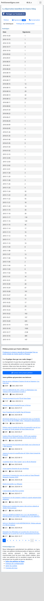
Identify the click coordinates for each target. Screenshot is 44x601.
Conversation (34, 20)
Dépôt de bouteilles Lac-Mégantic (12, 484)
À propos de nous (11, 568)
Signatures (19, 20)
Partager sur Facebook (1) (13, 14)
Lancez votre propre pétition (22, 373)
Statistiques (8, 24)
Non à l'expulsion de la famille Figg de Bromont (17, 412)
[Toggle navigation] (40, 2)
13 (36, 540)
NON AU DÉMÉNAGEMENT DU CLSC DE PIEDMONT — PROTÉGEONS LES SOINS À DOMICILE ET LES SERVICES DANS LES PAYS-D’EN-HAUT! (21, 516)
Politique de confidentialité (25, 24)
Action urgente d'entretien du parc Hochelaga (16, 468)
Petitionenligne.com (10, 2)
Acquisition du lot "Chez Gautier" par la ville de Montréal (19, 461)
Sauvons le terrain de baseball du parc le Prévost (17, 405)
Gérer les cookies (11, 566)
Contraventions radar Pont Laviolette (13, 491)
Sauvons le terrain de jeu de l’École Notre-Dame (17, 398)
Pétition (6, 20)
